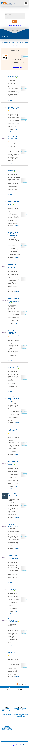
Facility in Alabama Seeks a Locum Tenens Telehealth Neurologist (13, 107)
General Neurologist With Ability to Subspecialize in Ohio (13, 652)
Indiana (19, 708)
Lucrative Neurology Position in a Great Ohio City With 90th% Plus (13, 557)
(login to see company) (17, 67)
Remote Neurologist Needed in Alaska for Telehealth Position (13, 234)
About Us (8, 744)
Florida (11, 729)
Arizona (25, 690)
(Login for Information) (18, 63)
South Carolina (4, 728)
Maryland (22, 710)
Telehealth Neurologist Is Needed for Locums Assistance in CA (13, 76)
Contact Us (4, 744)
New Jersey (18, 711)
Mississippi (10, 728)
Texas (7, 710)
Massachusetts (17, 714)
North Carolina (7, 727)
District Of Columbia (7, 714)
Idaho (8, 690)
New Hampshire (19, 716)
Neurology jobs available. (14, 53)
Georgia (7, 729)
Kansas (12, 709)
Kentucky (23, 708)
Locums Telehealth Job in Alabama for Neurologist (13, 170)
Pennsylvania (23, 711)
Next (26, 684)
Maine (24, 716)
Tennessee (7, 726)
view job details (24, 89)
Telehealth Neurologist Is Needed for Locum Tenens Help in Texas (13, 367)
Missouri (6, 711)
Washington (4, 690)
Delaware (19, 710)
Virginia (23, 709)
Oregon (11, 690)
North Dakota (7, 708)
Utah (23, 690)
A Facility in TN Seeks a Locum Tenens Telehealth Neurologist (13, 431)
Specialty (12, 45)
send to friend (25, 56)
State (16, 45)
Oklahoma (3, 710)
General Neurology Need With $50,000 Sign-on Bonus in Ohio (13, 266)
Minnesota (10, 710)
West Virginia (19, 709)
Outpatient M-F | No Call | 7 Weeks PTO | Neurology (13, 495)
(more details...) (13, 97)
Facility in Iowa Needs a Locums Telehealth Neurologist (13, 589)
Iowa (3, 711)
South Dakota (3, 709)
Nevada (20, 690)
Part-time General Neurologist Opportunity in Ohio (13, 620)
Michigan (16, 708)
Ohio (26, 708)
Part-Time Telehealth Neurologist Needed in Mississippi (13, 463)
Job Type (20, 45)
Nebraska (8, 709)
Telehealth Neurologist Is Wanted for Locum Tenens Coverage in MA (13, 138)
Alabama (3, 729)
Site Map (12, 744)
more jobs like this (25, 57)
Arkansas (10, 711)
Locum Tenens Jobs (21, 728)
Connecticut (22, 714)
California (16, 690)
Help (16, 744)
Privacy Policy (20, 744)
